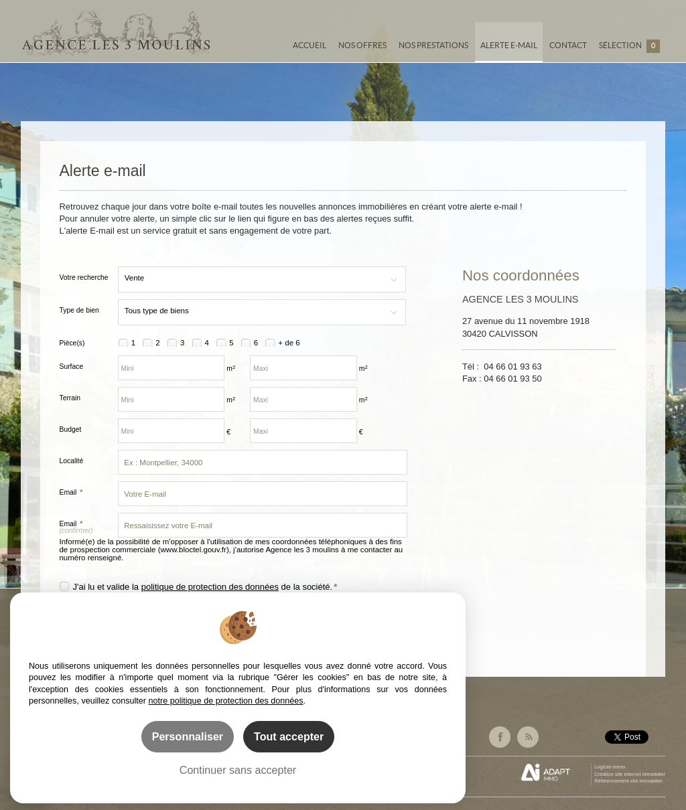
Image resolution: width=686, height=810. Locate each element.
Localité (71, 461)
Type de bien (78, 310)
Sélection (629, 46)
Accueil (309, 45)
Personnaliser (187, 736)
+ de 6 (288, 343)
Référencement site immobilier (628, 781)
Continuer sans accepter (238, 770)
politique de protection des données (210, 587)
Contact (568, 45)
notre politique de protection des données (226, 701)
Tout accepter (289, 736)
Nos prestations (433, 45)
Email (70, 492)
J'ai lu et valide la (106, 587)
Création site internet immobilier (629, 774)
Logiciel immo (609, 767)
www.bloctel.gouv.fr (193, 550)
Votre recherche (83, 277)
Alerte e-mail (508, 45)
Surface (71, 366)
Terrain (69, 398)
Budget (70, 429)
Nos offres (362, 45)
